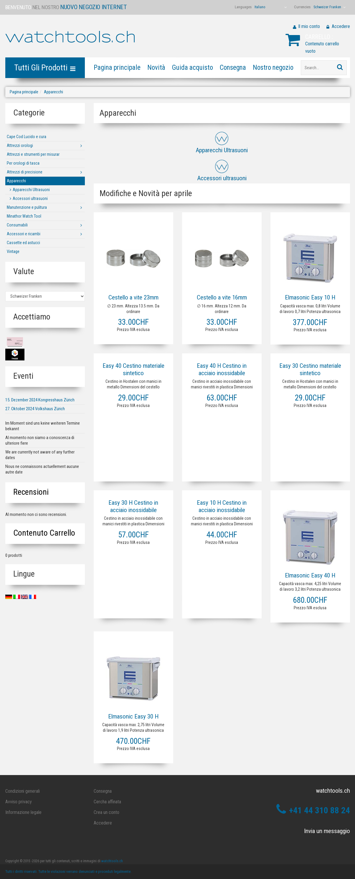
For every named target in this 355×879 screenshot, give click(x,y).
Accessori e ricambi (23, 233)
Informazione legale (23, 812)
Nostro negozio (273, 68)
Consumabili (17, 225)
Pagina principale (117, 68)
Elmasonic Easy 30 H (133, 716)
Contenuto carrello (44, 533)
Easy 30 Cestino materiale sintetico (310, 369)
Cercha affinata (107, 801)
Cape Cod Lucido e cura (26, 136)
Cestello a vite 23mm (133, 297)
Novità (156, 68)
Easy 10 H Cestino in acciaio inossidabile (222, 506)
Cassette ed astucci (23, 242)
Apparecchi (53, 92)
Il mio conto (309, 26)
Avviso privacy (18, 801)
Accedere (341, 26)
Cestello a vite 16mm (222, 297)
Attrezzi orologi (20, 145)
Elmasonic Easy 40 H (310, 575)
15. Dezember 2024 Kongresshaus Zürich (40, 400)
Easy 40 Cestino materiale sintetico (133, 369)
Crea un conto (106, 812)
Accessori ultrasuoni (30, 198)
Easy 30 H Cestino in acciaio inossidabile (133, 506)
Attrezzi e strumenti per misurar (33, 154)
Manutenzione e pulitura (27, 207)
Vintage (13, 251)
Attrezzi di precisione (24, 172)
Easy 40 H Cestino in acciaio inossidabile (222, 369)
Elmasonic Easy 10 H (310, 297)
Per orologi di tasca (23, 163)
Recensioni (31, 492)
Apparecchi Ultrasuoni (31, 189)
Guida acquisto (192, 68)
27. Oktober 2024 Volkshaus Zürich (35, 408)
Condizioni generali (22, 791)
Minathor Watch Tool (24, 216)
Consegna (233, 68)
